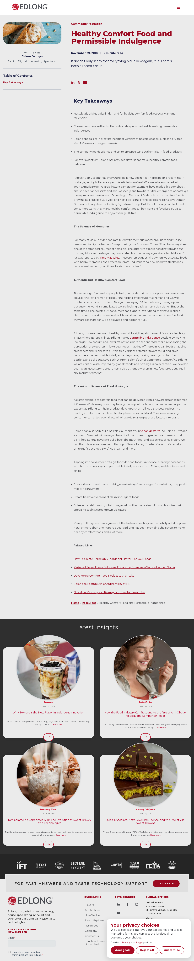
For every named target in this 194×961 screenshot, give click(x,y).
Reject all (147, 950)
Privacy (126, 942)
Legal (139, 942)
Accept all (122, 950)
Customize (172, 950)
